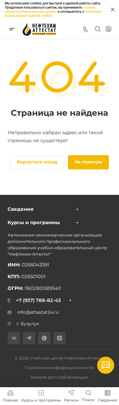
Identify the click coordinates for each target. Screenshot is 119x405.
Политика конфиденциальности (59, 367)
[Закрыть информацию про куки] (112, 9)
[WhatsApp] (44, 338)
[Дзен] (59, 338)
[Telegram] (29, 338)
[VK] (14, 338)
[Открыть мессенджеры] (105, 365)
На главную (88, 162)
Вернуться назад (37, 162)
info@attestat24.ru (33, 312)
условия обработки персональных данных (50, 9)
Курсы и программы (34, 222)
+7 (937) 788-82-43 (38, 300)
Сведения (20, 209)
